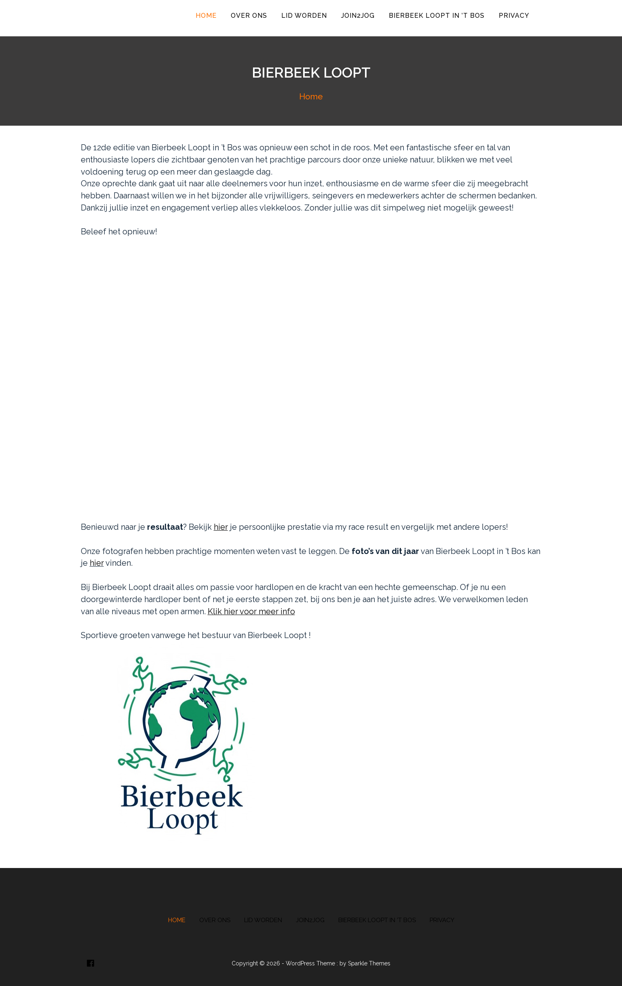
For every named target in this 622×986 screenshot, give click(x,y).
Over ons (249, 15)
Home (206, 15)
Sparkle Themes (369, 963)
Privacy (514, 15)
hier (97, 563)
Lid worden (304, 15)
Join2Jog (358, 15)
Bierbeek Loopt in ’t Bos (437, 15)
